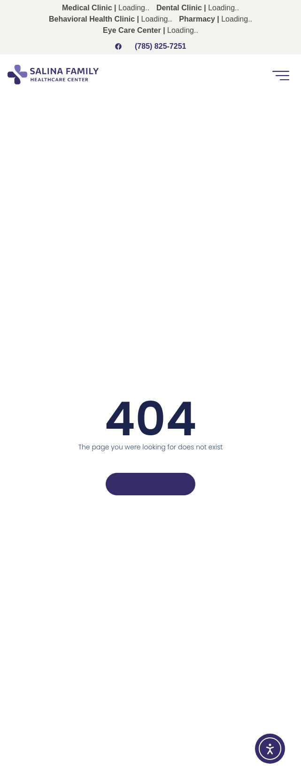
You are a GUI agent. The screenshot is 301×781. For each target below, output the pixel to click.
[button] (280, 74)
